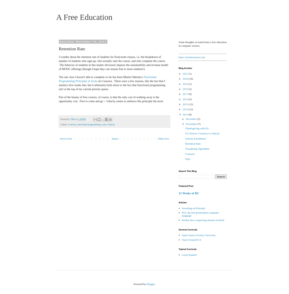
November (191, 123)
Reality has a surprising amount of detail (203, 220)
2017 (185, 94)
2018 (185, 88)
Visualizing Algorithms (197, 148)
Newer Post (66, 138)
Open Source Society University (199, 235)
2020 (185, 78)
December (191, 118)
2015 (185, 104)
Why (187, 158)
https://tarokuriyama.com (192, 57)
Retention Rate (193, 143)
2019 (185, 83)
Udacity (111, 124)
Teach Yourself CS (191, 239)
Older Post (163, 138)
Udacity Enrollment (195, 138)
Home (115, 138)
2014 (185, 109)
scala (104, 124)
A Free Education (84, 17)
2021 (185, 73)
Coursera (72, 124)
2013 (185, 114)
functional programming (88, 124)
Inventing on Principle (193, 208)
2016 (185, 99)
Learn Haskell (189, 254)
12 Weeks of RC (189, 193)
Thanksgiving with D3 (197, 128)
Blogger (151, 284)
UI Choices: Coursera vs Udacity (202, 133)
